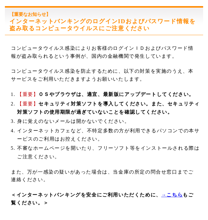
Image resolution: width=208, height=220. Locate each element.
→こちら (172, 194)
